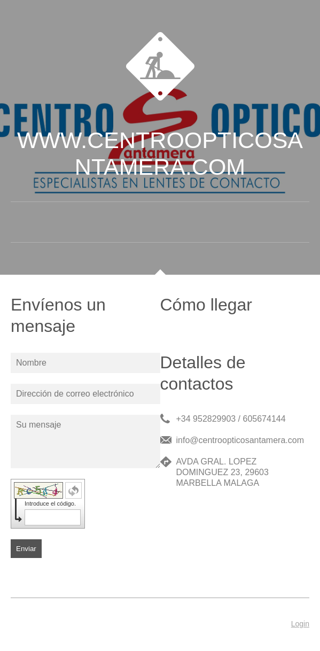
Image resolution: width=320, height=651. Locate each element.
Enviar (26, 549)
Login (300, 623)
